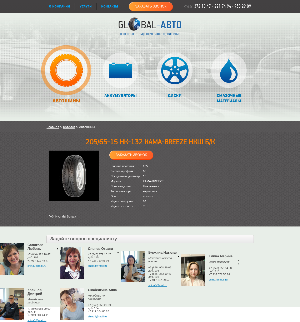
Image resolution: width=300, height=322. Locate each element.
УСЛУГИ (86, 6)
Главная (53, 127)
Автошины (66, 76)
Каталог (69, 127)
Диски (174, 75)
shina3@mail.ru (37, 265)
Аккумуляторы (120, 75)
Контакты (109, 6)
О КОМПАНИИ (59, 6)
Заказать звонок (150, 6)
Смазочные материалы (229, 78)
